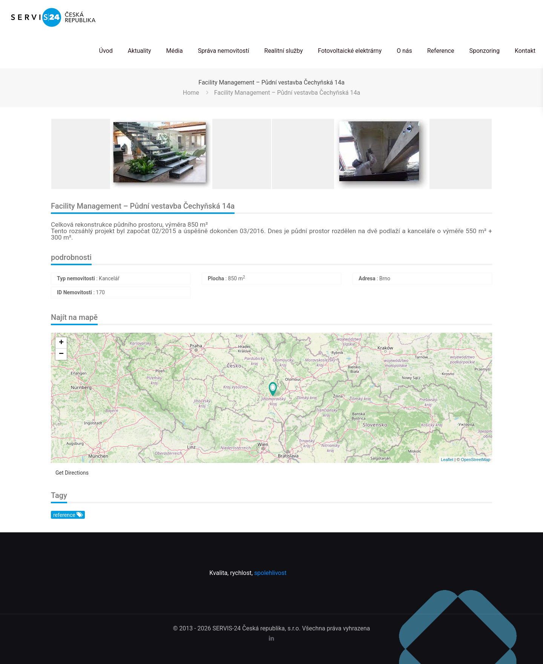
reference (67, 515)
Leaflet (447, 459)
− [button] (61, 354)
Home (191, 92)
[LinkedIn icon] (272, 638)
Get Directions (72, 473)
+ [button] (61, 343)
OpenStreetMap (475, 459)
